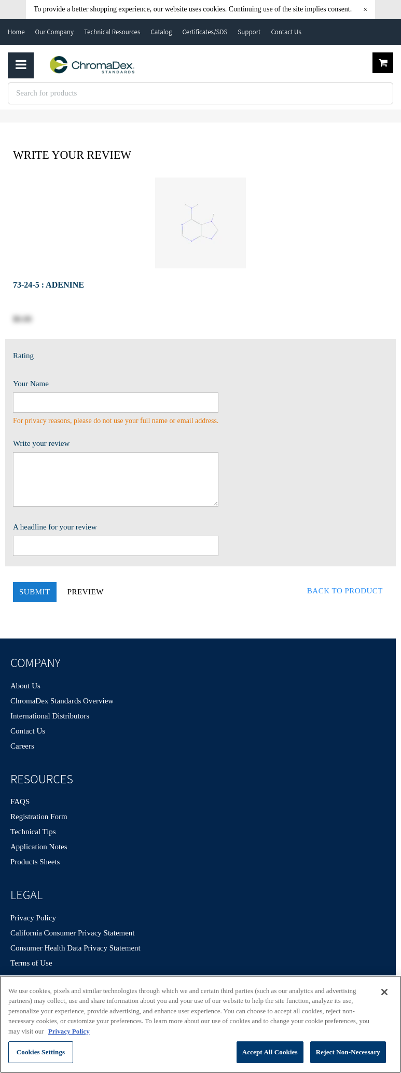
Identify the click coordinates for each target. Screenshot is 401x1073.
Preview (85, 592)
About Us (25, 686)
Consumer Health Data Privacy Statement (75, 948)
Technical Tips (33, 831)
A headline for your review (55, 527)
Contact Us (286, 32)
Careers (22, 746)
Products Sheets (35, 862)
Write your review (41, 443)
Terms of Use (31, 963)
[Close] (384, 992)
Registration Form (38, 816)
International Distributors (49, 716)
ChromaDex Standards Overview (62, 701)
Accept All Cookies (270, 1052)
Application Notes (38, 847)
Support (249, 32)
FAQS (20, 801)
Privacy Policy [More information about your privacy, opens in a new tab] (69, 1031)
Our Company (54, 32)
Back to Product (345, 591)
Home (16, 32)
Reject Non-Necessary (348, 1052)
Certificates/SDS (204, 32)
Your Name (31, 383)
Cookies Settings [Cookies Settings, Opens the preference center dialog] (41, 1052)
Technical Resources (112, 32)
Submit (34, 592)
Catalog (161, 32)
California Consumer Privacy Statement (72, 933)
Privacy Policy (33, 918)
